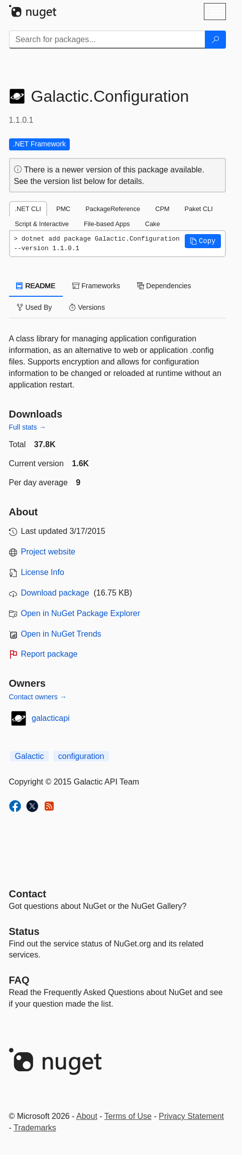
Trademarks (35, 1127)
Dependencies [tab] (164, 286)
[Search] (215, 40)
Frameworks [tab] (96, 286)
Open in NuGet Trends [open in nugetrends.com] (61, 634)
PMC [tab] (63, 209)
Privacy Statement (191, 1116)
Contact (27, 893)
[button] (203, 241)
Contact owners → (38, 697)
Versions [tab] (87, 307)
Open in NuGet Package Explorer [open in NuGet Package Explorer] (80, 613)
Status (24, 931)
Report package (49, 654)
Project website (48, 551)
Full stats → (27, 427)
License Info (42, 572)
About (86, 1116)
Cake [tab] (152, 224)
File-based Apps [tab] (107, 224)
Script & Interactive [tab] (42, 224)
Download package (55, 593)
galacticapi (51, 718)
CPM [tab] (162, 209)
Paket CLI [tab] (199, 209)
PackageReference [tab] (112, 209)
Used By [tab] (34, 307)
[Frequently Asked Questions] (19, 980)
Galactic (29, 756)
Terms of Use (128, 1116)
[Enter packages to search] (107, 40)
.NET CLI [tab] (28, 209)
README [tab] (36, 286)
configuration (81, 756)
